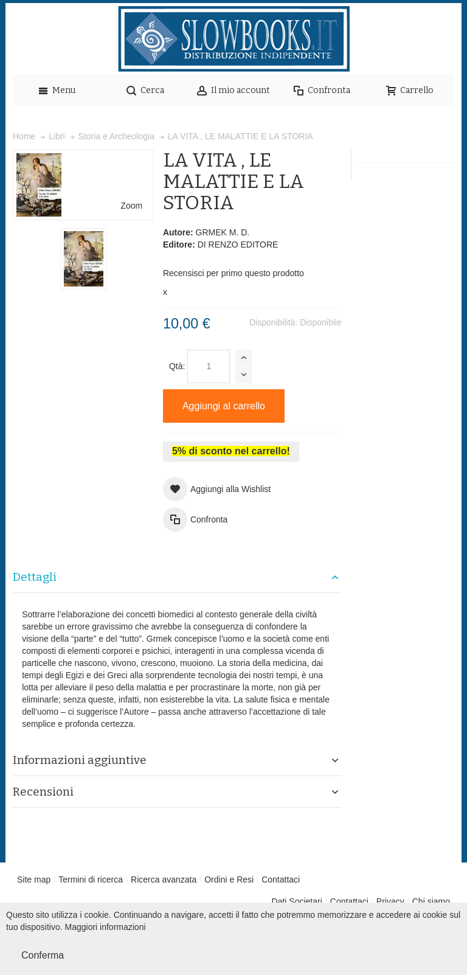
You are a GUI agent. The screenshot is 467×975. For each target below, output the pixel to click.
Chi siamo (431, 901)
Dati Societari (297, 901)
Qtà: (177, 366)
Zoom (131, 205)
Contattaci (280, 879)
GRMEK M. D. (223, 232)
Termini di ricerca (90, 879)
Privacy (390, 901)
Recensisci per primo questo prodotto (233, 273)
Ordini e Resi (229, 879)
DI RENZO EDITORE (238, 244)
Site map (33, 879)
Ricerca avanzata (163, 879)
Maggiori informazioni (105, 927)
